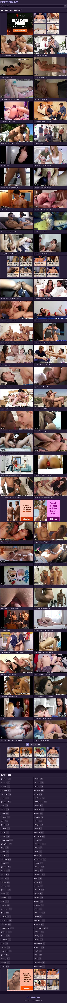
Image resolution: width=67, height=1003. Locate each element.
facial (5, 874)
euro (5, 863)
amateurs (6, 794)
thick (39, 909)
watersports (40, 943)
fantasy (6, 882)
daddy (6, 836)
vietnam (40, 932)
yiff (38, 958)
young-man (40, 962)
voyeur (39, 939)
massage (40, 809)
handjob (6, 916)
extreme (6, 870)
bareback (6, 802)
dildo (5, 851)
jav (5, 943)
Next (39, 744)
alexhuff (6, 782)
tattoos (39, 901)
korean (6, 962)
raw (39, 855)
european (6, 867)
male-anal (40, 798)
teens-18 (40, 905)
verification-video (42, 928)
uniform (40, 924)
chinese (6, 828)
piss (39, 851)
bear (5, 813)
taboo (39, 893)
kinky (5, 955)
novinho (39, 817)
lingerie (40, 790)
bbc (5, 805)
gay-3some (7, 909)
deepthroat (7, 844)
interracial (7, 932)
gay (5, 901)
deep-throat (7, 840)
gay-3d (6, 905)
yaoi (39, 955)
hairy (5, 913)
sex (39, 878)
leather (40, 782)
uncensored (40, 913)
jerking (6, 947)
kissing (6, 958)
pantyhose (40, 836)
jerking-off (7, 951)
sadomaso (40, 874)
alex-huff (6, 779)
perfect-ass (41, 844)
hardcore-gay (8, 928)
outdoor (40, 832)
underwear (40, 920)
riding (39, 870)
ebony (5, 855)
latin (5, 966)
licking (39, 786)
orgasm (39, 825)
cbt (5, 821)
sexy (39, 882)
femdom (6, 890)
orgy (39, 828)
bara (5, 798)
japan (6, 935)
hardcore (6, 924)
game (5, 893)
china (5, 825)
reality (39, 863)
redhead (40, 867)
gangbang (6, 897)
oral (39, 821)
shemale (40, 890)
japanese (6, 939)
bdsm (5, 809)
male (39, 794)
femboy (6, 886)
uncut (39, 916)
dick (5, 847)
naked (39, 813)
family (5, 878)
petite (39, 847)
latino (39, 779)
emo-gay (6, 859)
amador (6, 786)
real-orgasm (41, 859)
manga (39, 805)
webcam (40, 947)
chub (5, 832)
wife (39, 951)
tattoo (39, 897)
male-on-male (41, 802)
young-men (40, 966)
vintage (39, 935)
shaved (39, 886)
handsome (7, 920)
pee (39, 840)
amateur (6, 790)
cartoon (6, 817)
